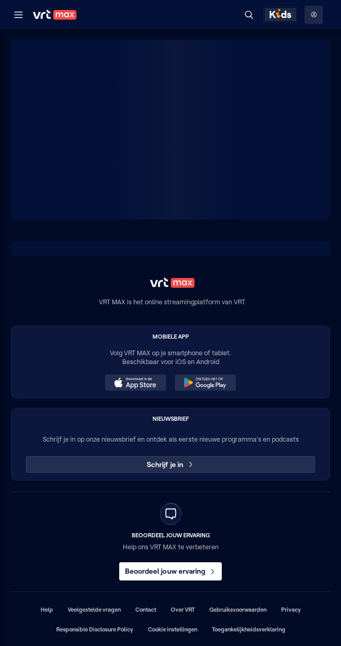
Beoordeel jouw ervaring (171, 571)
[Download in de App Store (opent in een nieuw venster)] (135, 382)
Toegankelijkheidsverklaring (248, 629)
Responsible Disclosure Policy (94, 629)
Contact (145, 609)
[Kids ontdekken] (280, 14)
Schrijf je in (170, 464)
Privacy (291, 609)
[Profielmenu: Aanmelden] (314, 15)
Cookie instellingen (172, 629)
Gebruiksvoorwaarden (238, 609)
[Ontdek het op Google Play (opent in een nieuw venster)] (205, 382)
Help (47, 609)
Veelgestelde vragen (94, 609)
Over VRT (183, 609)
